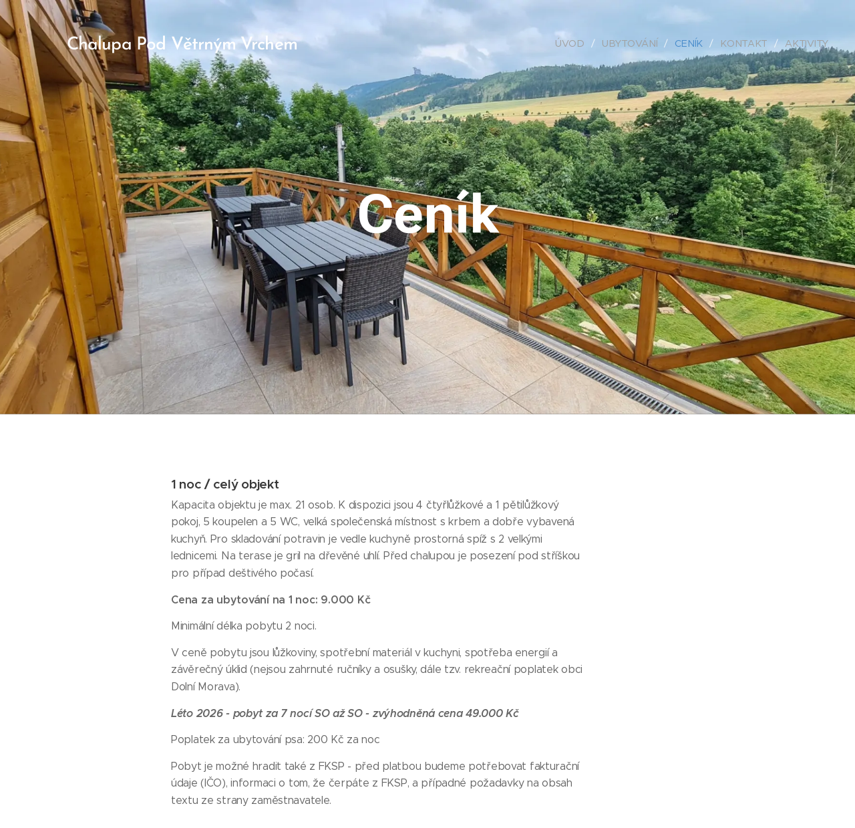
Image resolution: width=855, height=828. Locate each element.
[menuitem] (574, 43)
